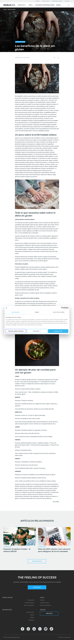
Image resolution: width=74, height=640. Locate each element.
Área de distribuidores (45, 605)
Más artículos (37, 561)
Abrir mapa (49, 613)
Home (5, 9)
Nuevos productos (29, 602)
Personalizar (37, 331)
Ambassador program (57, 1)
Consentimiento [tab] (15, 312)
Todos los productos (29, 605)
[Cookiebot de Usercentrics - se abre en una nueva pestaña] (62, 308)
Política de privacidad (9, 637)
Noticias (38, 1)
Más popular (31, 600)
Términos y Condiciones (64, 637)
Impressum (31, 620)
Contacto (67, 1)
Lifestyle (32, 617)
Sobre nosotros (45, 1)
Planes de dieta (11, 9)
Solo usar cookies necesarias (15, 331)
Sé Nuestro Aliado (44, 602)
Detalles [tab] (37, 312)
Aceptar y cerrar (58, 331)
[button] (22, 5)
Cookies (18, 637)
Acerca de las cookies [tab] (58, 312)
